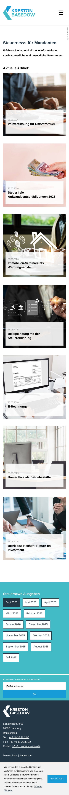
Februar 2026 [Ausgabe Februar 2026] (34, 613)
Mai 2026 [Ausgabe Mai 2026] (30, 602)
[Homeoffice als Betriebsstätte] (34, 457)
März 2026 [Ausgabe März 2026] (12, 613)
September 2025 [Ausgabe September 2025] (16, 646)
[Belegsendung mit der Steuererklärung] (34, 316)
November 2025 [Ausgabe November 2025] (15, 635)
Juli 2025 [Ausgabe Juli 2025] (11, 657)
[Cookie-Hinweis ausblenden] (57, 779)
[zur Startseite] (19, 13)
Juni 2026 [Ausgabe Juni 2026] (11, 602)
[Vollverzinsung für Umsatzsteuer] (34, 104)
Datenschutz (10, 755)
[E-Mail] (34, 686)
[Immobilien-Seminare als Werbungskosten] (34, 245)
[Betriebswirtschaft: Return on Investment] (34, 528)
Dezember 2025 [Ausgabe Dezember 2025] (38, 624)
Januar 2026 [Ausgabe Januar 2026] (13, 624)
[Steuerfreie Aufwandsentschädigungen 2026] (34, 175)
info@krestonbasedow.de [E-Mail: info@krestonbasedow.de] (26, 746)
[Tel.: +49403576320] (19, 737)
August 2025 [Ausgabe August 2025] (41, 646)
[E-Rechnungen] (34, 387)
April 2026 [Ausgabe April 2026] (50, 602)
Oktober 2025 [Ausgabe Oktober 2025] (41, 635)
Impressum (26, 755)
